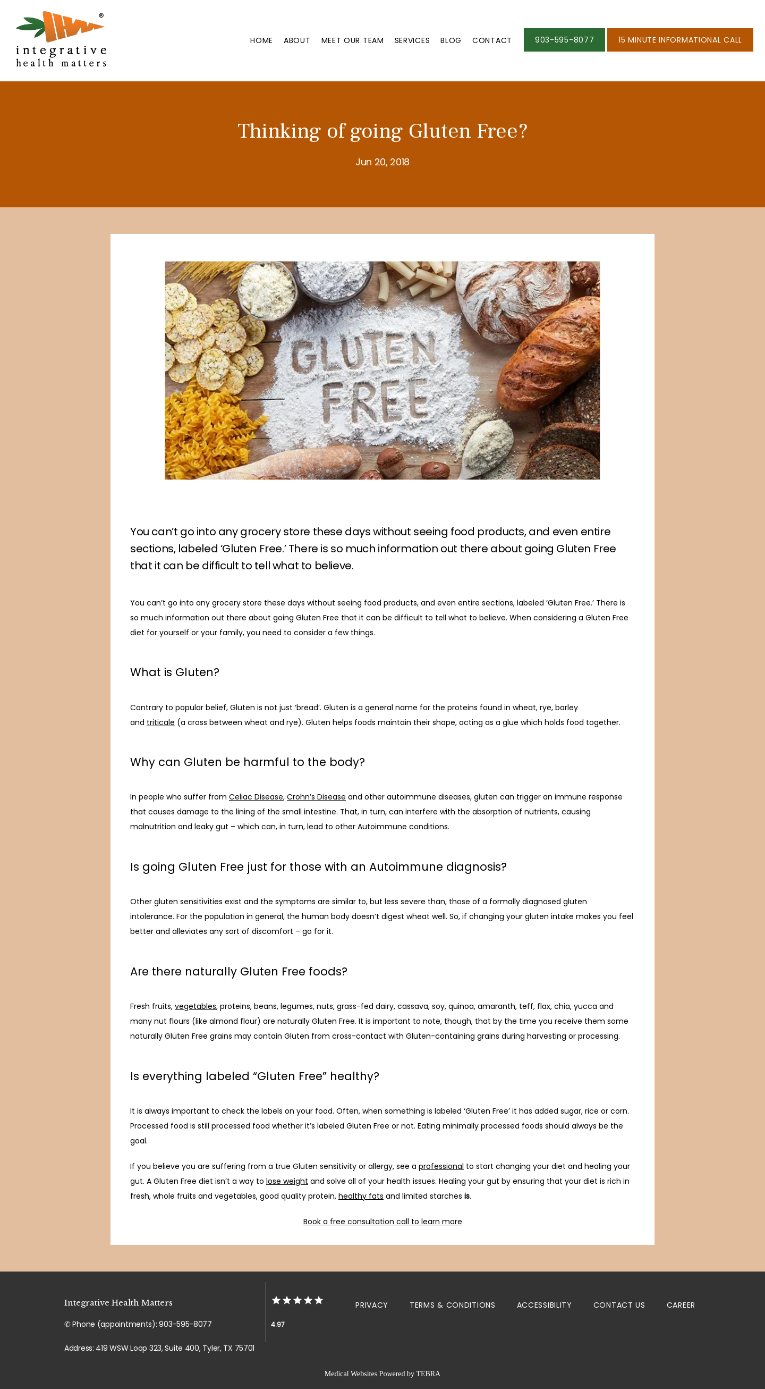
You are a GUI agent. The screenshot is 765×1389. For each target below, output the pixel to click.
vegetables (195, 1006)
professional (441, 1166)
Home (261, 40)
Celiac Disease (256, 797)
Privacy (371, 1305)
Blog (451, 40)
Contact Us (619, 1305)
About (297, 40)
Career (681, 1305)
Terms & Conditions (453, 1305)
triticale (161, 722)
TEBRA (428, 1374)
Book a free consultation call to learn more (382, 1221)
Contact (492, 40)
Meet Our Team (352, 40)
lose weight (287, 1181)
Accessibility (544, 1305)
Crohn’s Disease (316, 797)
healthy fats (361, 1196)
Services (412, 40)
